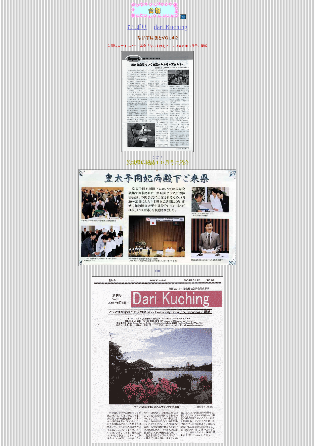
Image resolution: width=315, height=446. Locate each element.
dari (157, 270)
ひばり (137, 26)
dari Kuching (171, 26)
